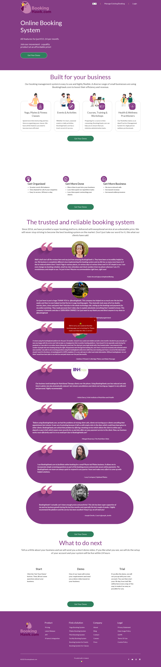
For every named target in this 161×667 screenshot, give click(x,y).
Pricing (47, 627)
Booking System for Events (78, 642)
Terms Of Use (122, 638)
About (95, 627)
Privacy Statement (124, 627)
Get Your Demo (34, 55)
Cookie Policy (123, 642)
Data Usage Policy (124, 631)
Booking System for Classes (79, 646)
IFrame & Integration (52, 638)
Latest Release (50, 631)
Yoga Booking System (77, 627)
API (46, 635)
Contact (96, 635)
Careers (96, 638)
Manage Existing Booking (114, 3)
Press (95, 642)
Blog (95, 631)
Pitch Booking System (77, 635)
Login (134, 3)
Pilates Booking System (77, 631)
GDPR (120, 635)
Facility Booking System (77, 638)
